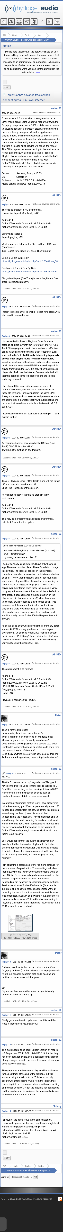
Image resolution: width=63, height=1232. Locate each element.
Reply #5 (6, 476)
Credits (24, 1199)
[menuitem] (7, 87)
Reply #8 (6, 724)
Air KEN (57, 195)
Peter (58, 715)
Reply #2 (6, 306)
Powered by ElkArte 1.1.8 (10, 1199)
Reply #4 (6, 438)
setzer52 (56, 108)
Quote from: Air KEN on (23, 546)
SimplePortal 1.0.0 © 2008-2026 (40, 1199)
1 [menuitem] (4, 81)
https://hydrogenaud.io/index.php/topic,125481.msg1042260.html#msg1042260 (31, 261)
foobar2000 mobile (41, 35)
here (38, 72)
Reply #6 (6, 539)
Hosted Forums (15, 35)
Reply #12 (6, 1045)
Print (6, 87)
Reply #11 (6, 1015)
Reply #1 (6, 204)
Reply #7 (6, 664)
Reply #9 (10, 774)
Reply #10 (6, 962)
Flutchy (57, 1106)
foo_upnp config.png (20, 934)
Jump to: (5, 1177)
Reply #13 (6, 1111)
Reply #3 (6, 336)
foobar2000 (28, 35)
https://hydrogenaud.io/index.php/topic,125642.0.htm (29, 271)
